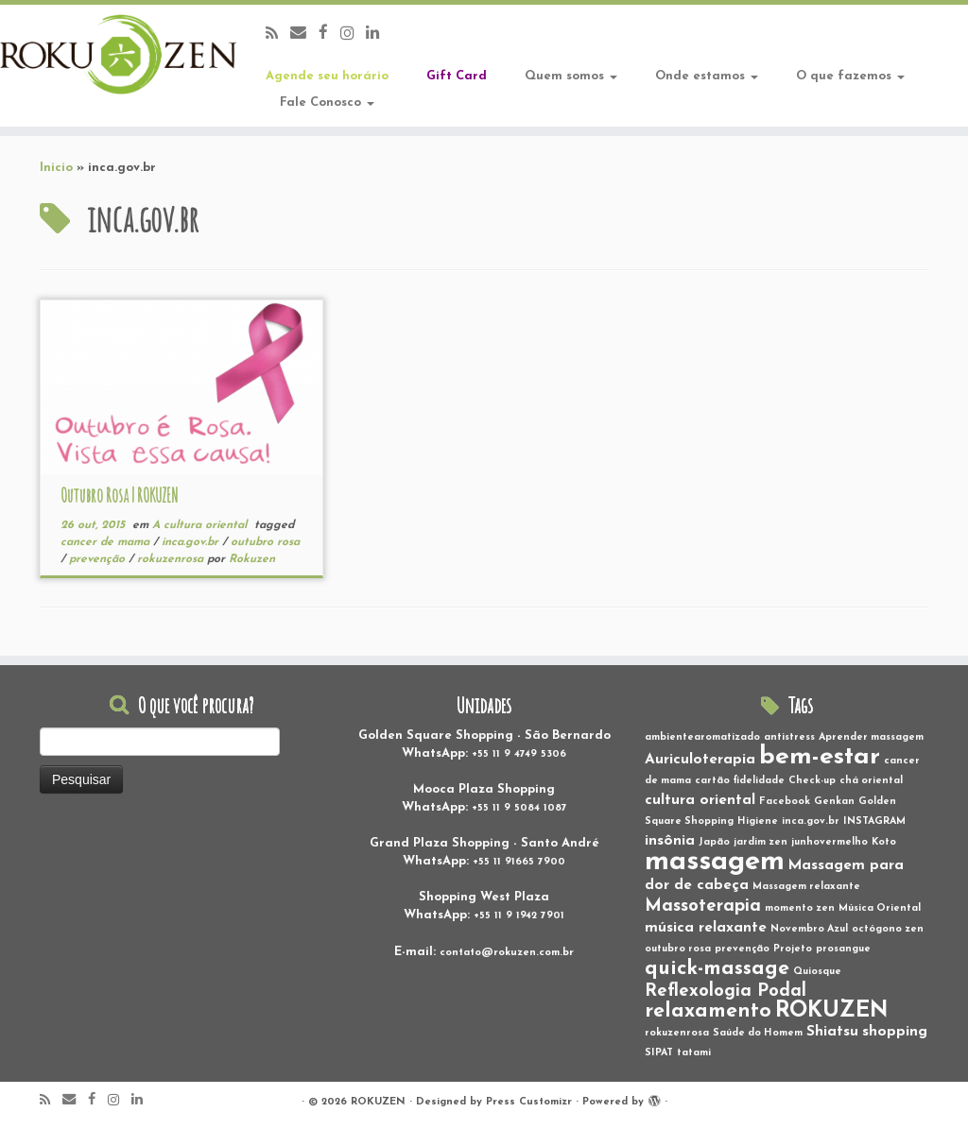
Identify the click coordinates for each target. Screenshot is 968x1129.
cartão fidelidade (740, 781)
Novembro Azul (809, 929)
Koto (884, 842)
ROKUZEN (832, 1011)
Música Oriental (879, 908)
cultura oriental (700, 800)
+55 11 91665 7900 (519, 862)
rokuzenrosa (172, 559)
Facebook (784, 801)
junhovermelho (829, 842)
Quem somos (571, 76)
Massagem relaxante (806, 886)
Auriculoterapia (700, 759)
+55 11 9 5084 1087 (519, 808)
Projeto (792, 949)
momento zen (800, 908)
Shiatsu (832, 1031)
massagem (715, 862)
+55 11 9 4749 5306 (519, 754)
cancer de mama (106, 542)
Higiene (757, 821)
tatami (694, 1053)
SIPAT (659, 1053)
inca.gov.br (192, 542)
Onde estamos (706, 76)
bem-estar (819, 757)
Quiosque (817, 971)
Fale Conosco (327, 102)
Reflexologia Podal (725, 992)
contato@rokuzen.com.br (507, 953)
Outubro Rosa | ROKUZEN (119, 495)
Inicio (56, 168)
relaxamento (708, 1011)
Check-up (812, 781)
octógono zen (888, 929)
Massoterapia (703, 906)
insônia (670, 840)
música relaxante (706, 927)
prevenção (99, 559)
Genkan (834, 801)
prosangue (843, 949)
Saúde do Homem (758, 1033)
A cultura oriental (201, 525)
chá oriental (871, 781)
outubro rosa (265, 542)
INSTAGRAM (874, 821)
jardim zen (760, 842)
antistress (789, 737)
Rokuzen (252, 559)
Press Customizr (529, 1102)
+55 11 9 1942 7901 (519, 916)
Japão (714, 842)
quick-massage (717, 969)
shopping (894, 1031)
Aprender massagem (871, 737)
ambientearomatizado (702, 737)
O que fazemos (850, 76)
